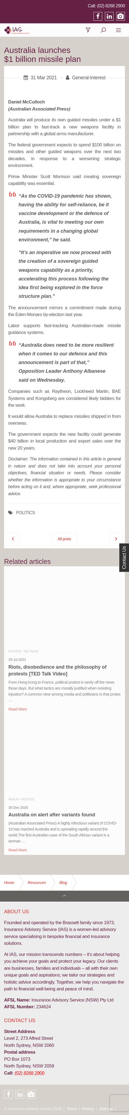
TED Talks (30, 651)
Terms (71, 1109)
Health (13, 799)
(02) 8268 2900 (111, 6)
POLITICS (25, 513)
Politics (14, 651)
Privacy (88, 1109)
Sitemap (106, 1109)
